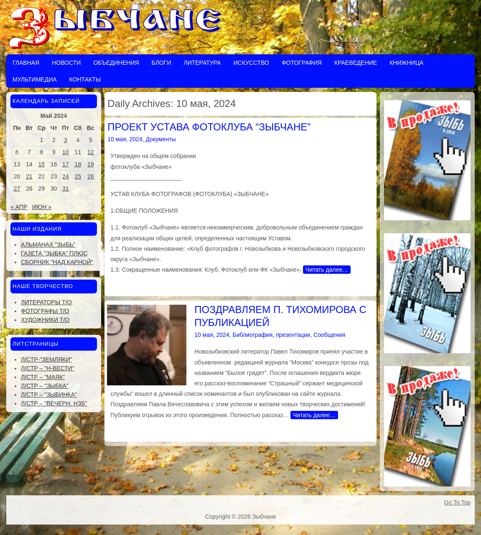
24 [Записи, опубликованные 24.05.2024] (65, 176)
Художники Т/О (45, 319)
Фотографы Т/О (45, 311)
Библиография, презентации (271, 334)
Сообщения (329, 334)
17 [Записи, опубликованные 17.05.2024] (65, 164)
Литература (202, 62)
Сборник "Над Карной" (57, 262)
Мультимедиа (35, 79)
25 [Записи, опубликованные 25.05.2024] (78, 176)
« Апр (18, 207)
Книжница (406, 62)
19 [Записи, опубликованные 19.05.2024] (90, 164)
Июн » (41, 207)
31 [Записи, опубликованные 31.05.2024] (65, 188)
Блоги (161, 62)
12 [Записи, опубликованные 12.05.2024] (90, 152)
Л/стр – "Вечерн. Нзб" (54, 403)
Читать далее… (326, 269)
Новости (66, 62)
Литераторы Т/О (46, 302)
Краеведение (355, 62)
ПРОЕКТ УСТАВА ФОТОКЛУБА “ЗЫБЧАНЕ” (208, 126)
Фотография (302, 62)
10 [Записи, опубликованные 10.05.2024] (65, 152)
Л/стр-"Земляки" (46, 359)
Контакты (85, 79)
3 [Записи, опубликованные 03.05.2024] (65, 140)
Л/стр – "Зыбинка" (49, 394)
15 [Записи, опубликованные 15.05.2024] (41, 164)
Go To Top (457, 502)
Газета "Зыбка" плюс (54, 253)
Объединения (116, 62)
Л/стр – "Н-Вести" (47, 368)
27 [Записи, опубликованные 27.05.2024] (17, 188)
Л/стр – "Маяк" (43, 377)
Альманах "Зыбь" (48, 244)
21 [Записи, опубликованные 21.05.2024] (29, 176)
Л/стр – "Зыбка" (45, 385)
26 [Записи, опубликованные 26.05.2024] (90, 176)
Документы (160, 139)
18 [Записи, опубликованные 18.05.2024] (78, 164)
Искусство (251, 62)
